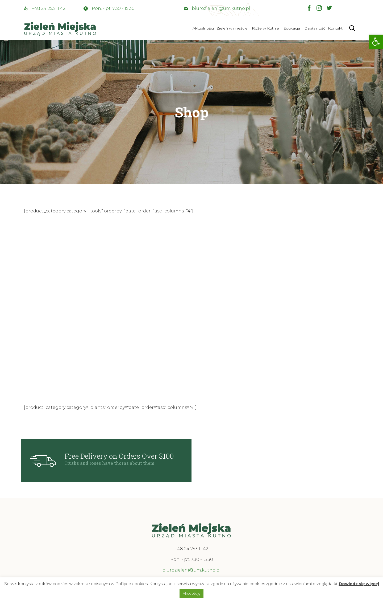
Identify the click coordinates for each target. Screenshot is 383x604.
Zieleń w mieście (232, 28)
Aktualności (203, 28)
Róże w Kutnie (265, 28)
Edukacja (291, 28)
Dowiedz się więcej (359, 583)
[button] (376, 42)
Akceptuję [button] (191, 593)
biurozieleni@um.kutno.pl (221, 8)
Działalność (314, 28)
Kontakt (335, 28)
